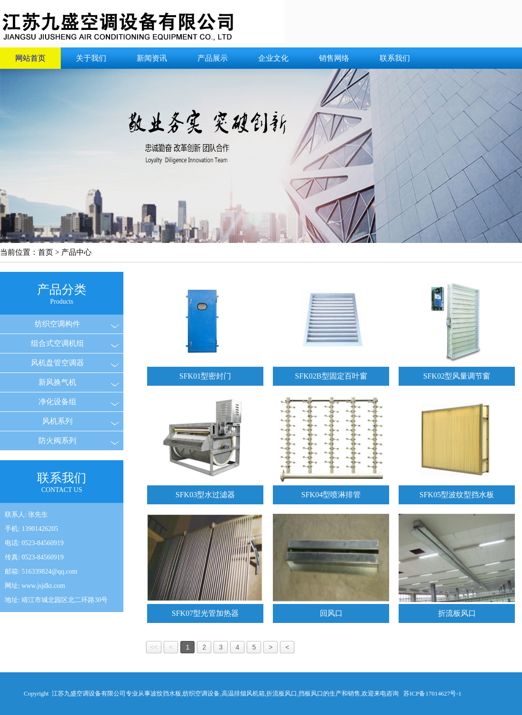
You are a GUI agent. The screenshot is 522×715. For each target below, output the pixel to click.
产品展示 (212, 58)
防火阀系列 (57, 440)
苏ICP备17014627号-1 (432, 693)
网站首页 (30, 58)
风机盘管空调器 (57, 363)
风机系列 (57, 421)
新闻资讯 (152, 58)
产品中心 (76, 252)
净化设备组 (57, 402)
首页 (45, 252)
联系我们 (395, 58)
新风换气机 (57, 382)
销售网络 (334, 58)
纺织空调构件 (57, 324)
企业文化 (273, 58)
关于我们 (91, 58)
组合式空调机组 (57, 343)
